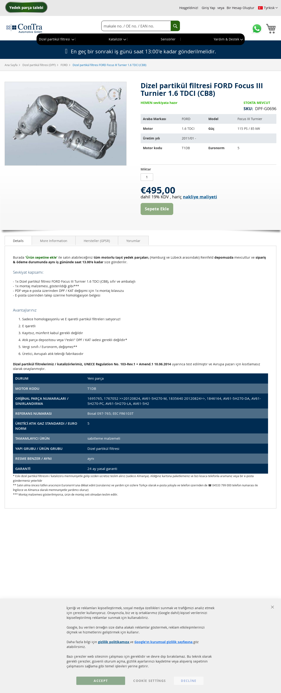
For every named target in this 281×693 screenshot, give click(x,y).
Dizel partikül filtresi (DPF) (39, 65)
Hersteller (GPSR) (97, 241)
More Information (53, 241)
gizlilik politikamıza (114, 642)
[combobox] (140, 26)
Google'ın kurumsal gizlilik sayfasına (163, 642)
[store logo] (24, 28)
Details (18, 241)
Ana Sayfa (11, 65)
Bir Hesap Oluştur (240, 8)
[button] (268, 7)
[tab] (18, 240)
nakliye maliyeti (200, 197)
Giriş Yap (208, 8)
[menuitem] (56, 39)
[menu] (141, 39)
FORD (64, 65)
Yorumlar (133, 241)
